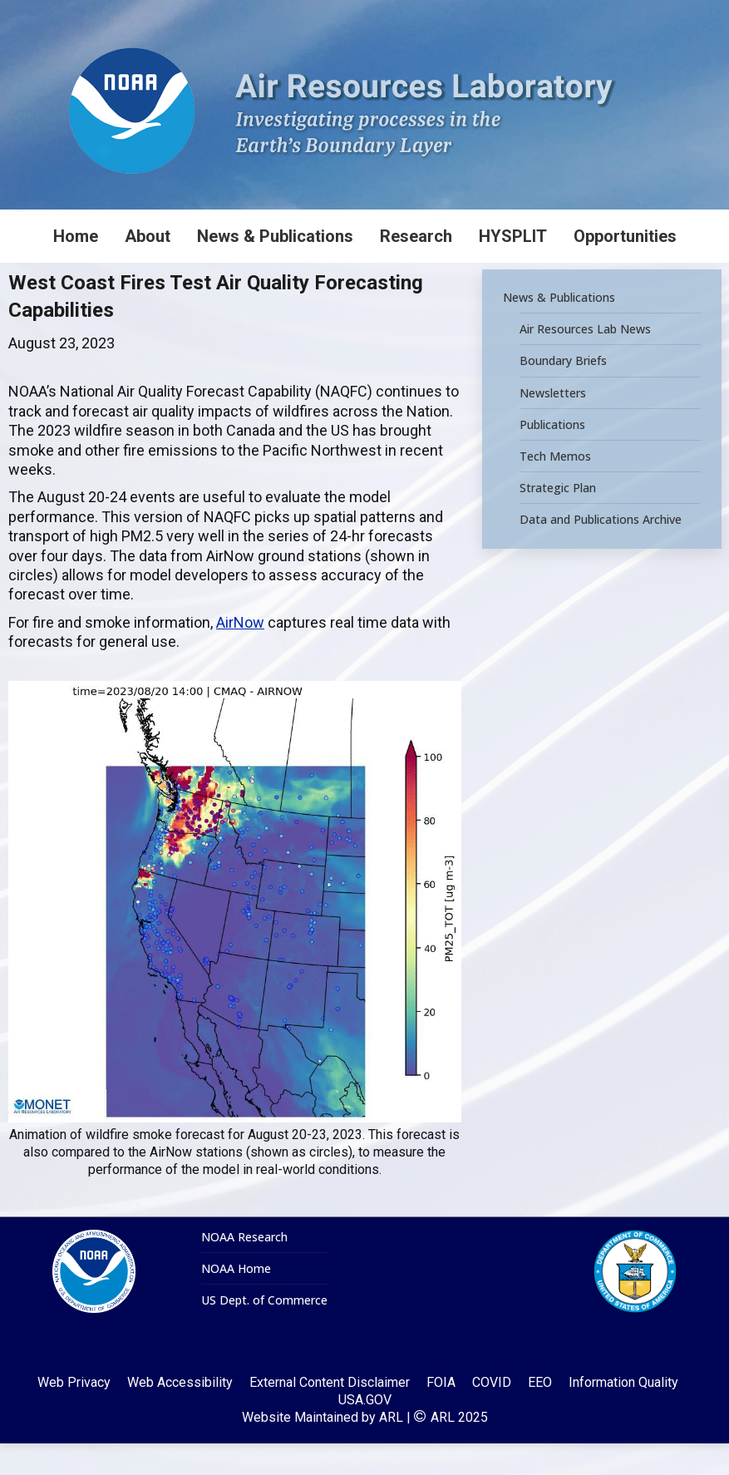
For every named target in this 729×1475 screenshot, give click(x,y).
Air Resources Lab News (585, 360)
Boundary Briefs (563, 392)
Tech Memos (555, 488)
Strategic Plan (558, 519)
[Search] (604, 16)
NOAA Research (244, 1268)
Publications (552, 456)
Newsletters (553, 424)
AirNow (240, 654)
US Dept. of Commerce (264, 1332)
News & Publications (559, 329)
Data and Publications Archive (601, 551)
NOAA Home (236, 1300)
